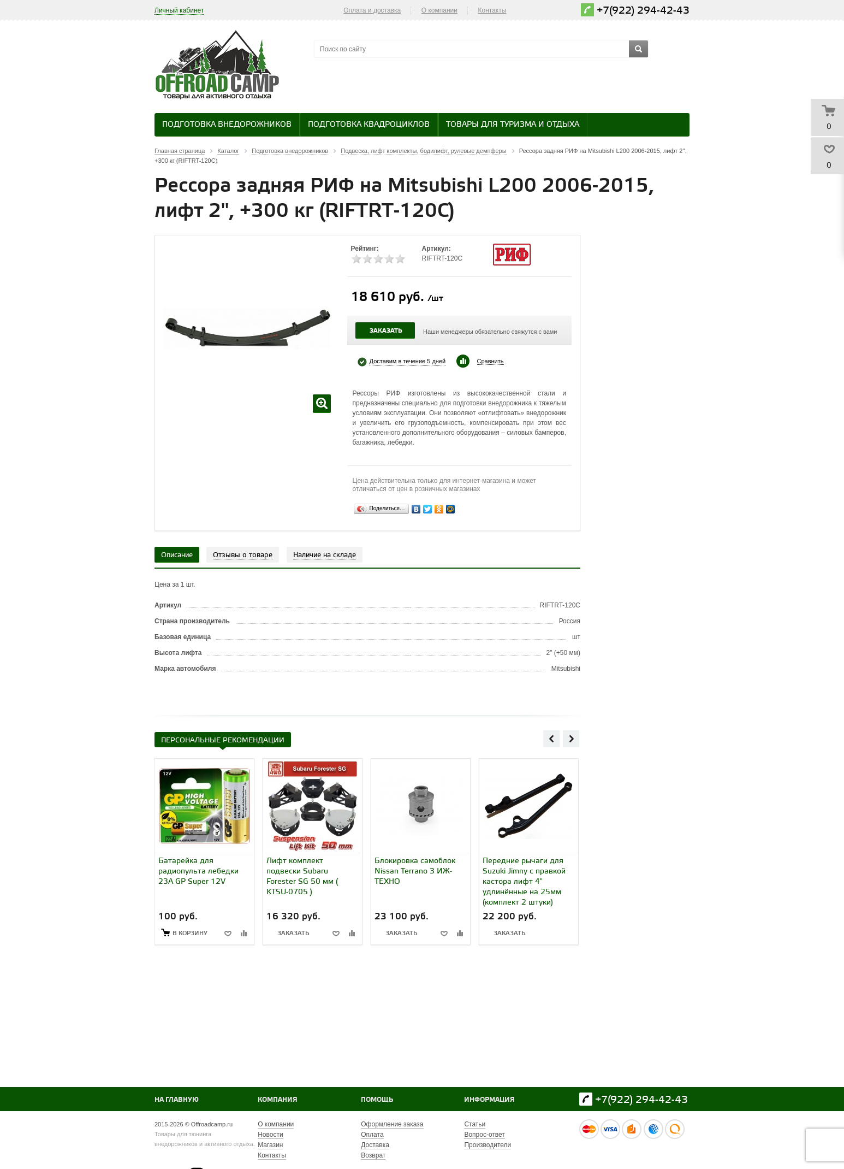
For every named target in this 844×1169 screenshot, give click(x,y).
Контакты (492, 10)
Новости (270, 1134)
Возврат (373, 1155)
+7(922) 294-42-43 (643, 10)
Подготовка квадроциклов (369, 124)
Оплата (372, 1134)
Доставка (375, 1145)
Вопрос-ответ (484, 1134)
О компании (439, 10)
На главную (176, 1100)
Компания (278, 1100)
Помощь (377, 1100)
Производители (487, 1145)
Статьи (474, 1124)
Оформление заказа (392, 1124)
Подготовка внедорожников (227, 124)
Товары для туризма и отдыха (512, 124)
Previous (551, 738)
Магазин (270, 1145)
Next (571, 738)
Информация (489, 1100)
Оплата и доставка (372, 10)
